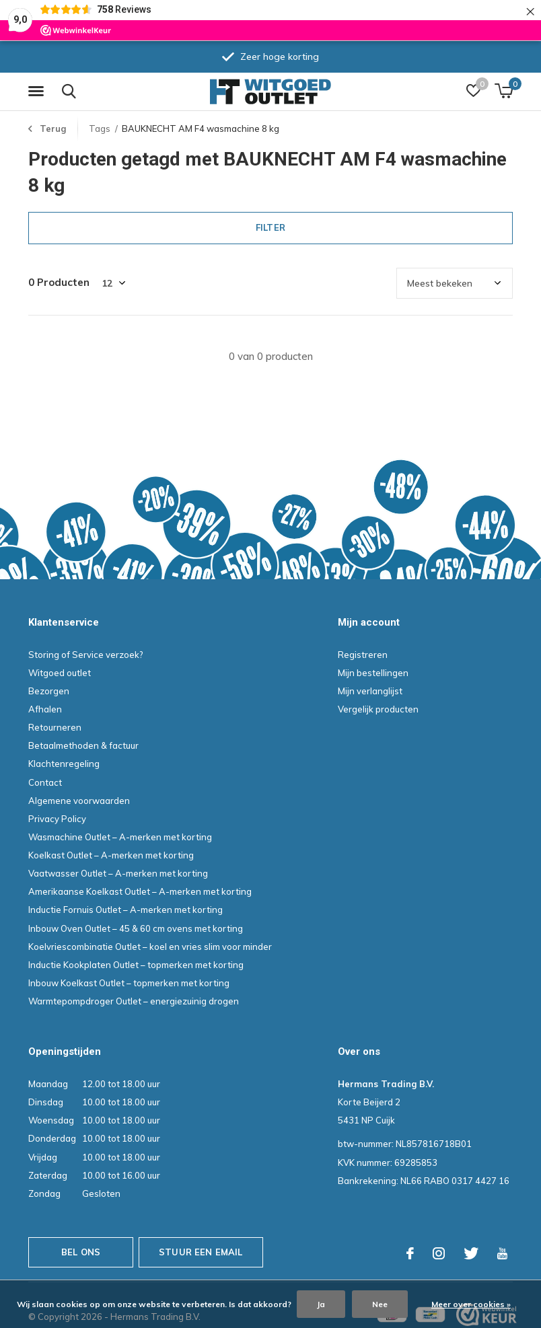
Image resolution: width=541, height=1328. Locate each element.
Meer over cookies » (471, 1304)
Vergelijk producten (378, 709)
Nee (380, 1304)
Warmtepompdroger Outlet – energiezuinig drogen (133, 1001)
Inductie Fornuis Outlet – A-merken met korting (125, 909)
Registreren (363, 654)
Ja (321, 1304)
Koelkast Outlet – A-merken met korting (111, 855)
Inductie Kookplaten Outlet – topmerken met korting (136, 964)
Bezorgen (48, 691)
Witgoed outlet (59, 672)
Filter (270, 227)
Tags (99, 128)
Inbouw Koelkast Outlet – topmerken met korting (128, 982)
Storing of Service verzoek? (85, 654)
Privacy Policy (57, 818)
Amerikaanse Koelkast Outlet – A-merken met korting (140, 891)
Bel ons (80, 1252)
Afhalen (45, 709)
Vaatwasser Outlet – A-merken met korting (118, 873)
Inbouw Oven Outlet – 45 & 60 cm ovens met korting (135, 928)
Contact (45, 782)
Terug (53, 128)
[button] (38, 91)
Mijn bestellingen (373, 672)
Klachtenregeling (64, 763)
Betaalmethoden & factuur (83, 745)
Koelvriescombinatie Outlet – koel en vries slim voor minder (150, 946)
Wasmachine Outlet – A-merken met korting (120, 837)
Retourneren (54, 727)
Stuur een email (201, 1252)
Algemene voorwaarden (79, 800)
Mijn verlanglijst (370, 691)
